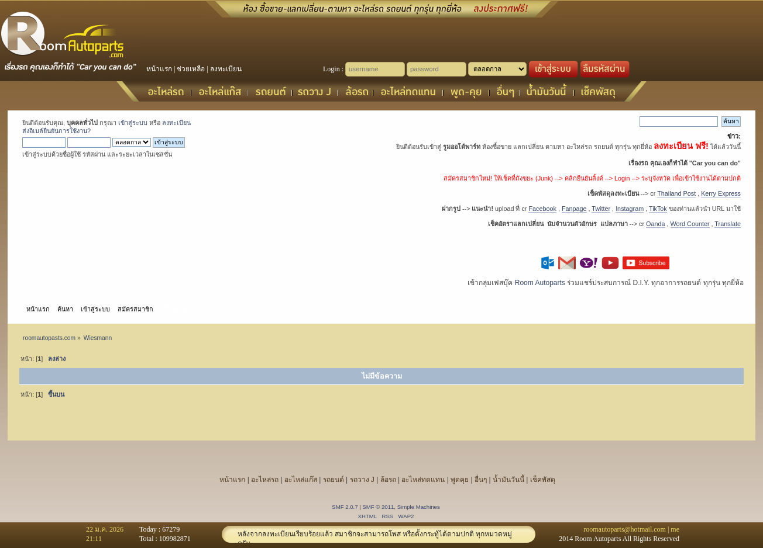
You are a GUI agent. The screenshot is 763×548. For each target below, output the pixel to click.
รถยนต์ (333, 480)
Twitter (601, 208)
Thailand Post (676, 193)
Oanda (655, 223)
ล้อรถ (388, 480)
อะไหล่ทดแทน (423, 480)
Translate (727, 223)
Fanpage (574, 208)
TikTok (658, 208)
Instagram (630, 208)
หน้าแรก (159, 69)
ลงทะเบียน (226, 69)
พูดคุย (460, 480)
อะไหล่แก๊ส (300, 480)
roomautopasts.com (49, 338)
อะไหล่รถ (265, 480)
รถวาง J (362, 480)
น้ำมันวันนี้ (508, 480)
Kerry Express (721, 193)
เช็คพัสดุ (542, 480)
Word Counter (690, 223)
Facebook (542, 208)
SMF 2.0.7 (345, 507)
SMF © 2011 (378, 507)
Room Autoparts (540, 283)
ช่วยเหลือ (191, 69)
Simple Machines (418, 507)
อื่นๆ (481, 480)
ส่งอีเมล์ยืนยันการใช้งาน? (56, 130)
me (675, 529)
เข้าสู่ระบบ (132, 122)
